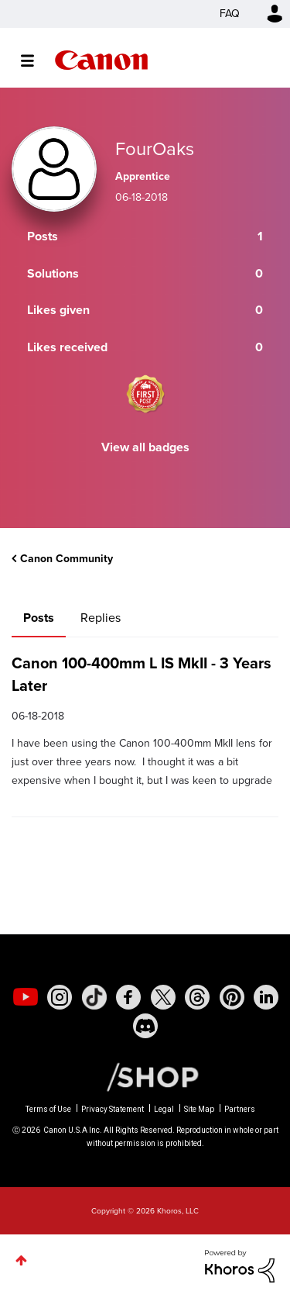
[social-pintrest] (232, 997)
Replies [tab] (100, 618)
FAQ (230, 13)
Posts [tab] (38, 618)
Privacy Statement (112, 1109)
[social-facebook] (128, 997)
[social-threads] (197, 997)
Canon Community (101, 60)
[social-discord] (145, 1025)
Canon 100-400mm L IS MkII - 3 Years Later (141, 673)
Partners (239, 1109)
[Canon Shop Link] (144, 1076)
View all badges (145, 447)
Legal (164, 1109)
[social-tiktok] (94, 997)
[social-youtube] (25, 997)
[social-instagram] (59, 997)
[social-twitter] (163, 997)
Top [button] (21, 1260)
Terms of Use (48, 1109)
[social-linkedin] (266, 997)
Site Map (199, 1109)
